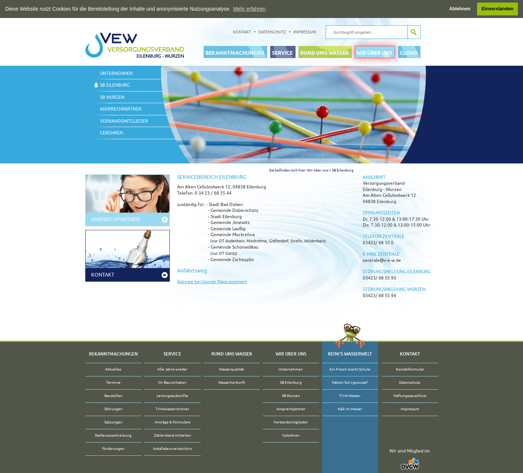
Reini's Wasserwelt (350, 354)
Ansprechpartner (121, 109)
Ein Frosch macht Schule (350, 369)
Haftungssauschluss (410, 395)
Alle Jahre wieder (172, 369)
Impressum (304, 31)
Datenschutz (272, 31)
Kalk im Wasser (350, 409)
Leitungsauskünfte (172, 395)
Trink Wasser (350, 395)
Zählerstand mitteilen (172, 435)
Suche (413, 32)
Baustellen (113, 395)
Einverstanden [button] (497, 8)
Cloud (409, 52)
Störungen (113, 409)
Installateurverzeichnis (172, 448)
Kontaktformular (410, 369)
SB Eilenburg (115, 85)
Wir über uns (374, 52)
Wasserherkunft (231, 382)
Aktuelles (113, 369)
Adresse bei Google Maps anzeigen (212, 281)
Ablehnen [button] (459, 8)
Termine (113, 382)
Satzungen (113, 422)
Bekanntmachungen (234, 52)
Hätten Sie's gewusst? (350, 382)
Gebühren (111, 133)
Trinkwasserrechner (172, 409)
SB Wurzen (112, 97)
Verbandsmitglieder (124, 121)
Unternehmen (116, 73)
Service (282, 52)
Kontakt (242, 31)
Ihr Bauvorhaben (172, 382)
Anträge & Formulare (172, 422)
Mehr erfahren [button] (249, 9)
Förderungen (113, 448)
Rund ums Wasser (324, 52)
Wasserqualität (231, 369)
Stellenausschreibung (113, 435)
